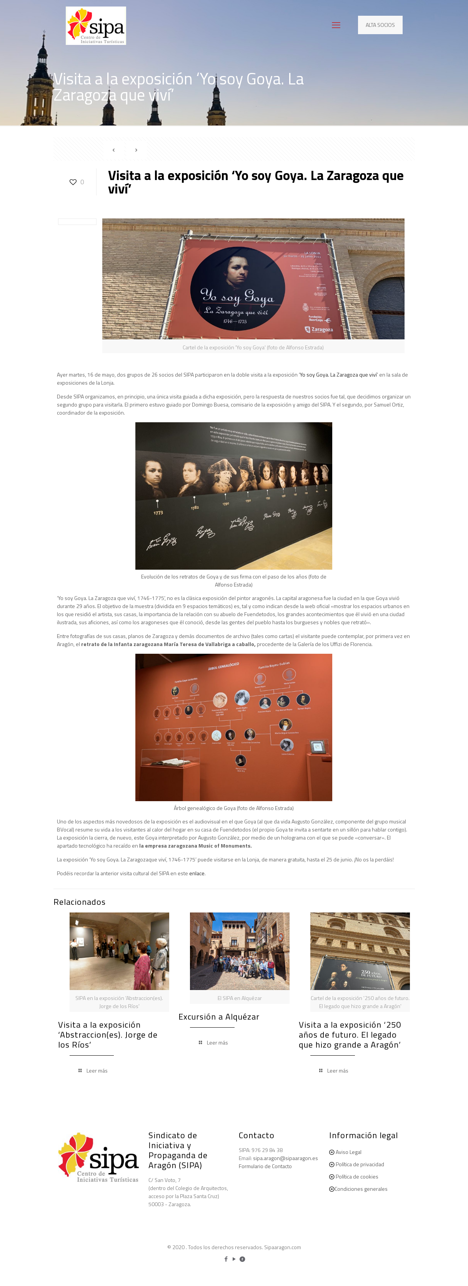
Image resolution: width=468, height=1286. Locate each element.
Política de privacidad (360, 1164)
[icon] (242, 1259)
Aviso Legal (348, 1152)
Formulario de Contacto (265, 1166)
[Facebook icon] (226, 1259)
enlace (197, 873)
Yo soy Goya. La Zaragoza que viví (338, 374)
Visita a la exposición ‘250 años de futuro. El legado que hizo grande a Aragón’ (350, 1034)
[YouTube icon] (234, 1259)
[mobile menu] (336, 24)
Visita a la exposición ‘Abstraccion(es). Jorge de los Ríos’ (108, 1034)
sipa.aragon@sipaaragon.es (285, 1158)
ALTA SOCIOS (380, 25)
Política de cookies (357, 1176)
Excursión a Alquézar (219, 1016)
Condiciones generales (361, 1189)
